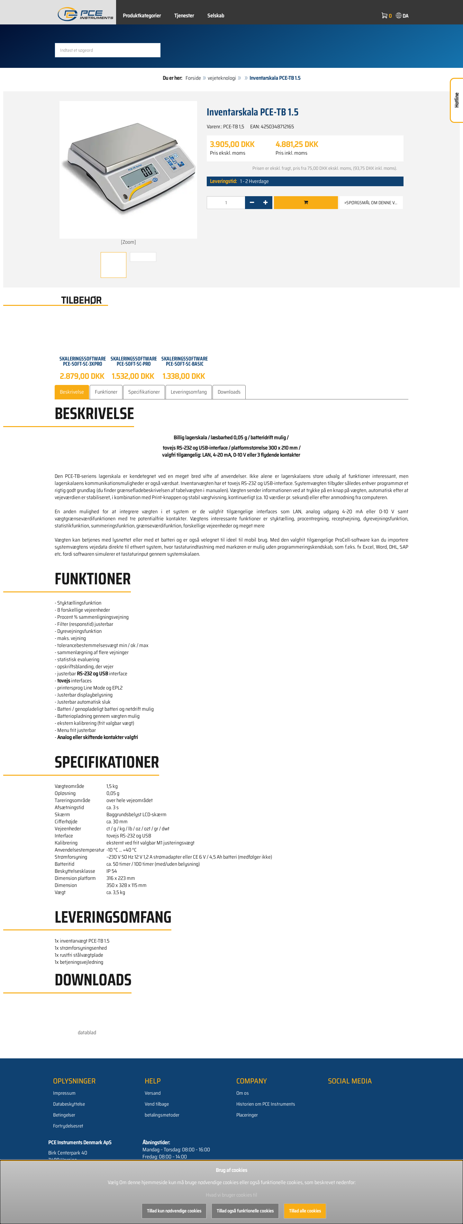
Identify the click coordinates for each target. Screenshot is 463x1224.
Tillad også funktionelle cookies (245, 1210)
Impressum (64, 1093)
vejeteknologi (222, 78)
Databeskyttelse (69, 1104)
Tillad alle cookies (305, 1210)
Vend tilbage (157, 1104)
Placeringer (247, 1115)
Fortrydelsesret (68, 1126)
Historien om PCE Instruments (265, 1104)
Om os (242, 1093)
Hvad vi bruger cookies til (231, 1195)
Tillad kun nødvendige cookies (174, 1210)
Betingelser (64, 1115)
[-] (252, 202)
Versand (153, 1093)
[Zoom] (128, 173)
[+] (265, 202)
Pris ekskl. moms (227, 153)
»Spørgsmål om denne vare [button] (373, 202)
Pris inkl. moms (291, 153)
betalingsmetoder (162, 1115)
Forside (193, 78)
